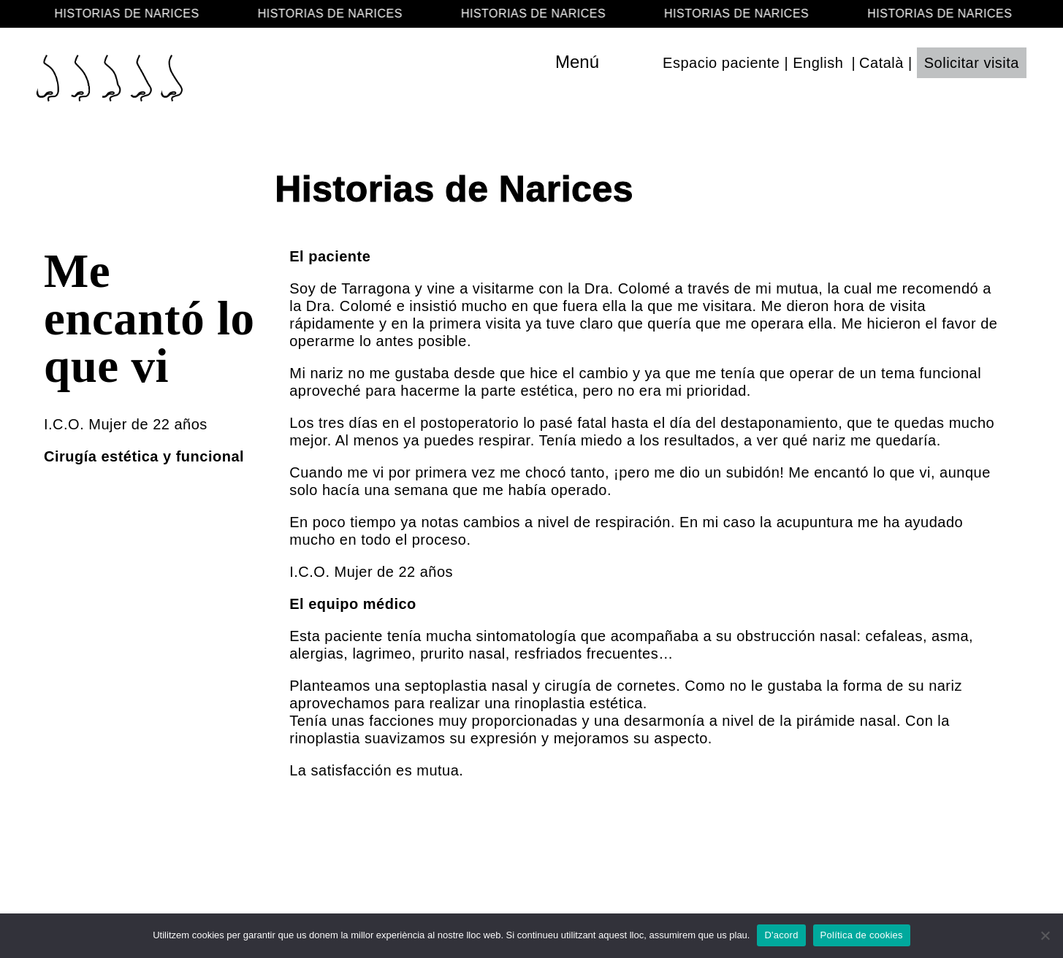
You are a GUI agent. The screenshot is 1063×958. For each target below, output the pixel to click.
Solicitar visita (971, 63)
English (818, 63)
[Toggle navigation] (608, 62)
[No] (1044, 935)
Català (881, 63)
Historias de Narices (454, 189)
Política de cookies (861, 935)
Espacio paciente (721, 63)
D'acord (781, 935)
